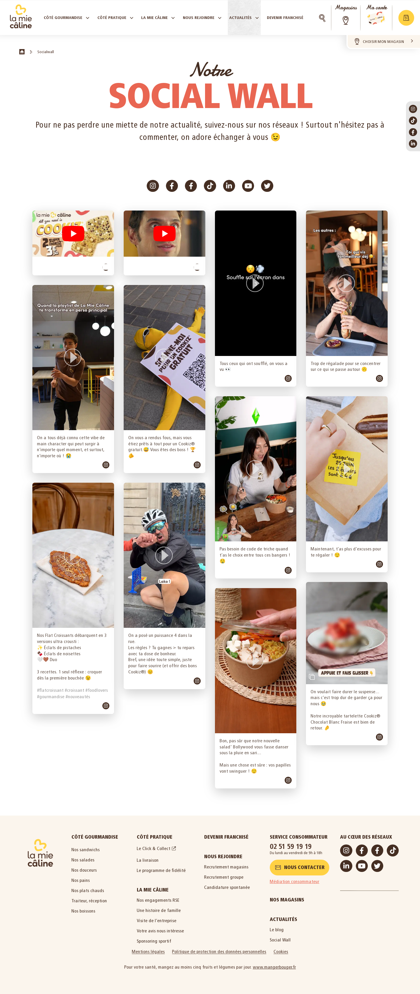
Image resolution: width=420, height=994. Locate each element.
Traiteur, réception (89, 900)
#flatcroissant (50, 690)
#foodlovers (96, 690)
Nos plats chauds (87, 890)
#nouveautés (78, 696)
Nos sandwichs (85, 849)
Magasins (346, 7)
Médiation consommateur (294, 881)
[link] (105, 267)
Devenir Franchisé (226, 837)
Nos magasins (287, 900)
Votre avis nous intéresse (160, 931)
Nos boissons (83, 911)
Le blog (277, 929)
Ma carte (376, 7)
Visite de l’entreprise (156, 920)
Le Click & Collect (153, 848)
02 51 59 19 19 (291, 846)
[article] (73, 243)
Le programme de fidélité (161, 870)
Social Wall (280, 940)
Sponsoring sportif (154, 941)
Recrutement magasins (226, 867)
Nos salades (82, 860)
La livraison (148, 860)
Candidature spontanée (227, 887)
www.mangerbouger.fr (274, 967)
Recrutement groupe (224, 877)
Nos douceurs (84, 870)
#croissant (74, 690)
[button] (73, 233)
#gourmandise (50, 696)
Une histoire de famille (159, 910)
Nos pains (80, 880)
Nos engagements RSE (158, 900)
